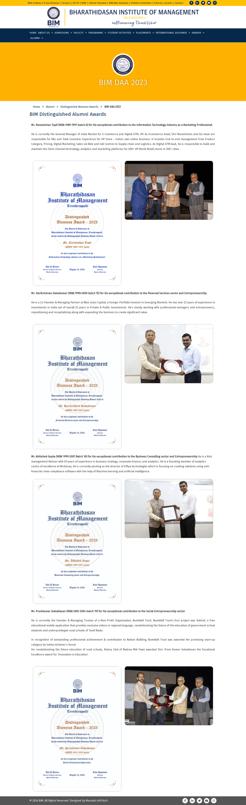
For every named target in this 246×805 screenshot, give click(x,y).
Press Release (51, 2)
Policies (158, 2)
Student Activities (121, 32)
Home (33, 32)
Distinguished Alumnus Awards (79, 106)
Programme (97, 32)
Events (168, 2)
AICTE (76, 2)
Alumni (36, 38)
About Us (45, 32)
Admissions (63, 32)
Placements (145, 32)
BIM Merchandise (119, 2)
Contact (179, 2)
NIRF (83, 2)
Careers (65, 2)
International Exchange (173, 32)
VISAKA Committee (141, 2)
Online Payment (98, 2)
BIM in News (34, 2)
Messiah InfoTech (96, 800)
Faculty (80, 32)
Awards (198, 32)
